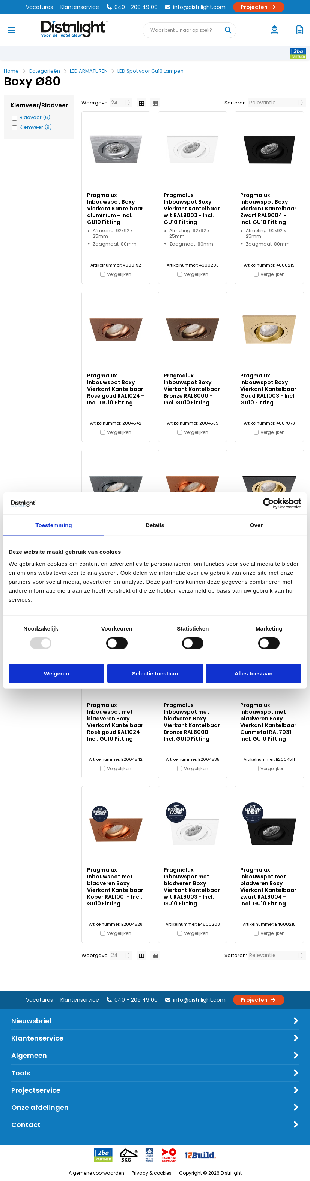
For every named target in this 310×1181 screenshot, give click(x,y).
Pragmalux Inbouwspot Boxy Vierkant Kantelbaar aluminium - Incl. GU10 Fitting (115, 208)
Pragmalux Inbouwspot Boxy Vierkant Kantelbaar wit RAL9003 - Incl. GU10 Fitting (192, 208)
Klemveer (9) (36, 127)
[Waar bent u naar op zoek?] (228, 30)
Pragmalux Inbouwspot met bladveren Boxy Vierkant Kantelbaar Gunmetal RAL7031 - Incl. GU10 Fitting (268, 722)
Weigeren (56, 673)
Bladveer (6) (35, 117)
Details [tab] (155, 525)
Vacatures (39, 7)
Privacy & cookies (152, 1173)
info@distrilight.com (195, 7)
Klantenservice (79, 7)
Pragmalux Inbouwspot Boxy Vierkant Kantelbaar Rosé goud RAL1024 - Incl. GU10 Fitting (115, 389)
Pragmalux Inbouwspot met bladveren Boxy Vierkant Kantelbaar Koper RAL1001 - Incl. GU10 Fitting (115, 886)
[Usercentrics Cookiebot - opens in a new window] (268, 503)
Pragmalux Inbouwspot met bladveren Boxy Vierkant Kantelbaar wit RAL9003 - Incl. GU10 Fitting (192, 886)
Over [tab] (256, 525)
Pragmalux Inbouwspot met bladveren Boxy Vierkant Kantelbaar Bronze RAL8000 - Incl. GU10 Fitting (192, 722)
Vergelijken (119, 274)
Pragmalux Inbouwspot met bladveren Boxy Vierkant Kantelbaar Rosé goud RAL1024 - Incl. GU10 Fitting (115, 722)
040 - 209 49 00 (132, 7)
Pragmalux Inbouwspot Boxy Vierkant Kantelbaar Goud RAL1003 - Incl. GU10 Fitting (268, 389)
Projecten (259, 7)
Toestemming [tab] (53, 525)
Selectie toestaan (155, 673)
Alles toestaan (254, 673)
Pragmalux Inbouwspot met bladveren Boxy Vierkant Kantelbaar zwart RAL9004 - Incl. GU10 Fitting (268, 886)
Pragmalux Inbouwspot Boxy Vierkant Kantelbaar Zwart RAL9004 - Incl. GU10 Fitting (268, 208)
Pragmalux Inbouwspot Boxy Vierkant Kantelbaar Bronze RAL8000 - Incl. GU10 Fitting (192, 389)
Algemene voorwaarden (96, 1173)
